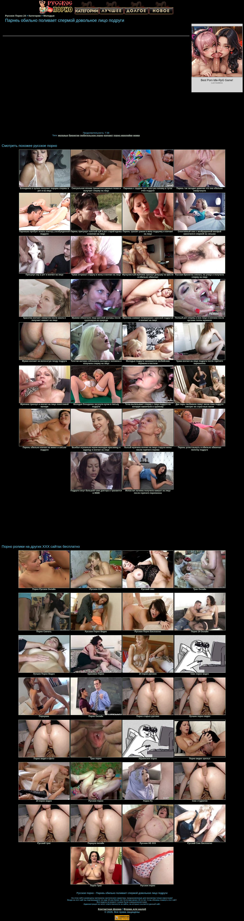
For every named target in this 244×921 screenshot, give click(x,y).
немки (136, 135)
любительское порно (91, 135)
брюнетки (74, 135)
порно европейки (123, 135)
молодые (63, 135)
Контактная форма (109, 909)
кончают (108, 135)
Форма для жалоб (135, 909)
